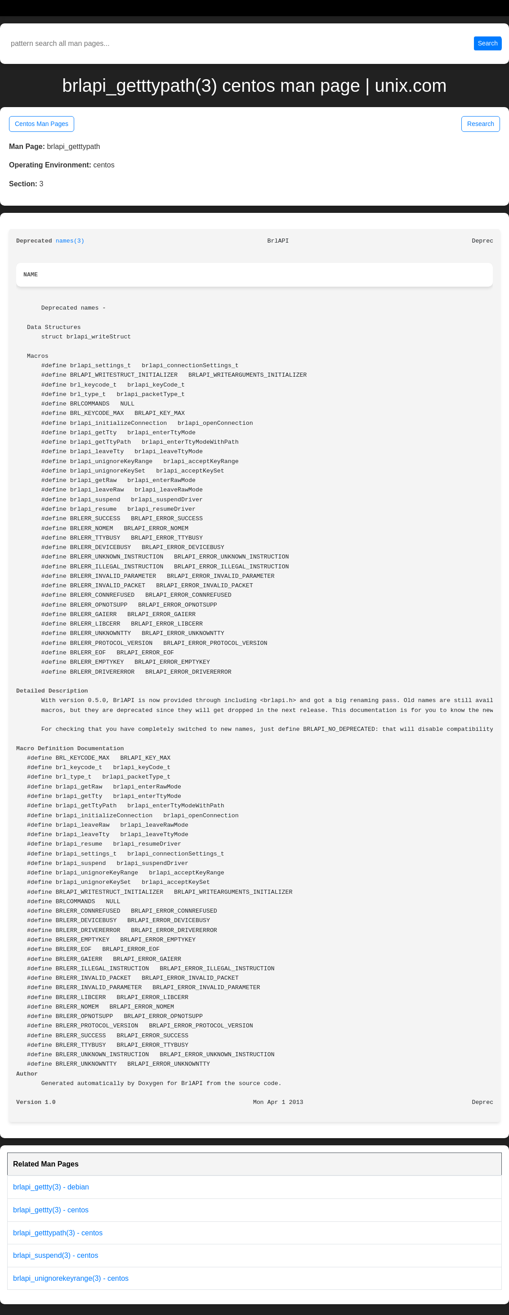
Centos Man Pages (41, 123)
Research (480, 123)
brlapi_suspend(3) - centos (55, 1255)
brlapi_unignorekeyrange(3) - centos (71, 1278)
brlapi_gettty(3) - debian (51, 1187)
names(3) (70, 241)
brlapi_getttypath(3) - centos (58, 1233)
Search (488, 43)
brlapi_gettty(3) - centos (51, 1210)
